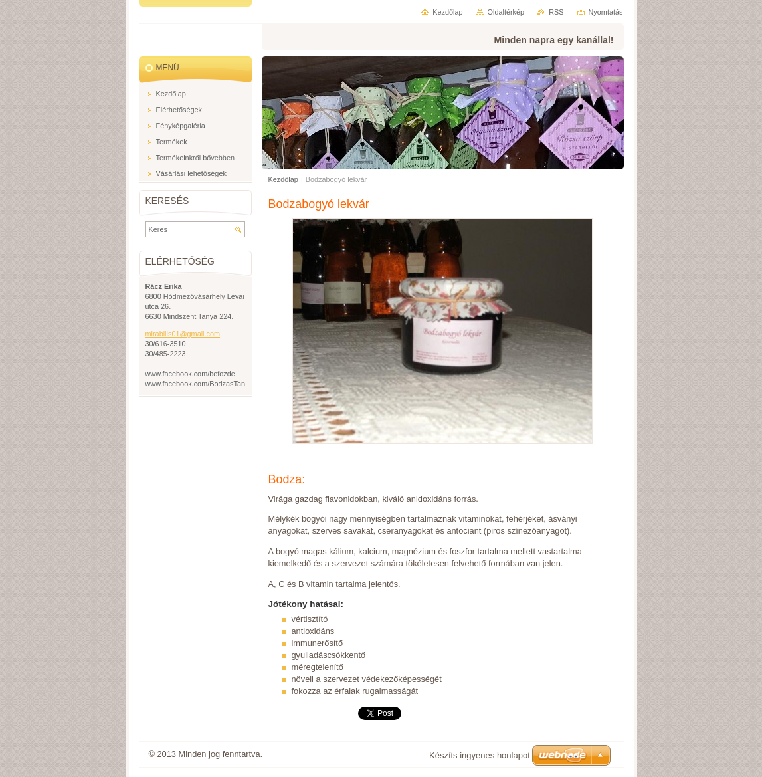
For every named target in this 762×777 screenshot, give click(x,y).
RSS (556, 12)
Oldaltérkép (506, 12)
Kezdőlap (283, 179)
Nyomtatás (606, 12)
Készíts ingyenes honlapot (479, 755)
